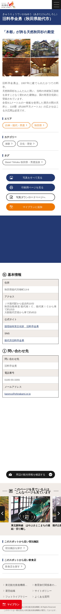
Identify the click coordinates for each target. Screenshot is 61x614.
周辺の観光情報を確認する (30, 474)
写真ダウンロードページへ (27, 197)
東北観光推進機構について (15, 585)
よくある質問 (40, 596)
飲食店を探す (14, 566)
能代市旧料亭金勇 (14, 340)
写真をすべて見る (26, 177)
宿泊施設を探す (15, 548)
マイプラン (10, 604)
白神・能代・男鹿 (16, 125)
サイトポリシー (42, 590)
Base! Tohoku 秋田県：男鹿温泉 (24, 162)
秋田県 (39, 125)
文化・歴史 (27, 143)
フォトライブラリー (14, 596)
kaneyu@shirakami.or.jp (18, 393)
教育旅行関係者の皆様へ (45, 585)
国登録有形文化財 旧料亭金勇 (22, 326)
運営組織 (8, 590)
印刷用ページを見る (26, 187)
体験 (9, 143)
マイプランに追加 (26, 207)
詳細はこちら (18, 497)
